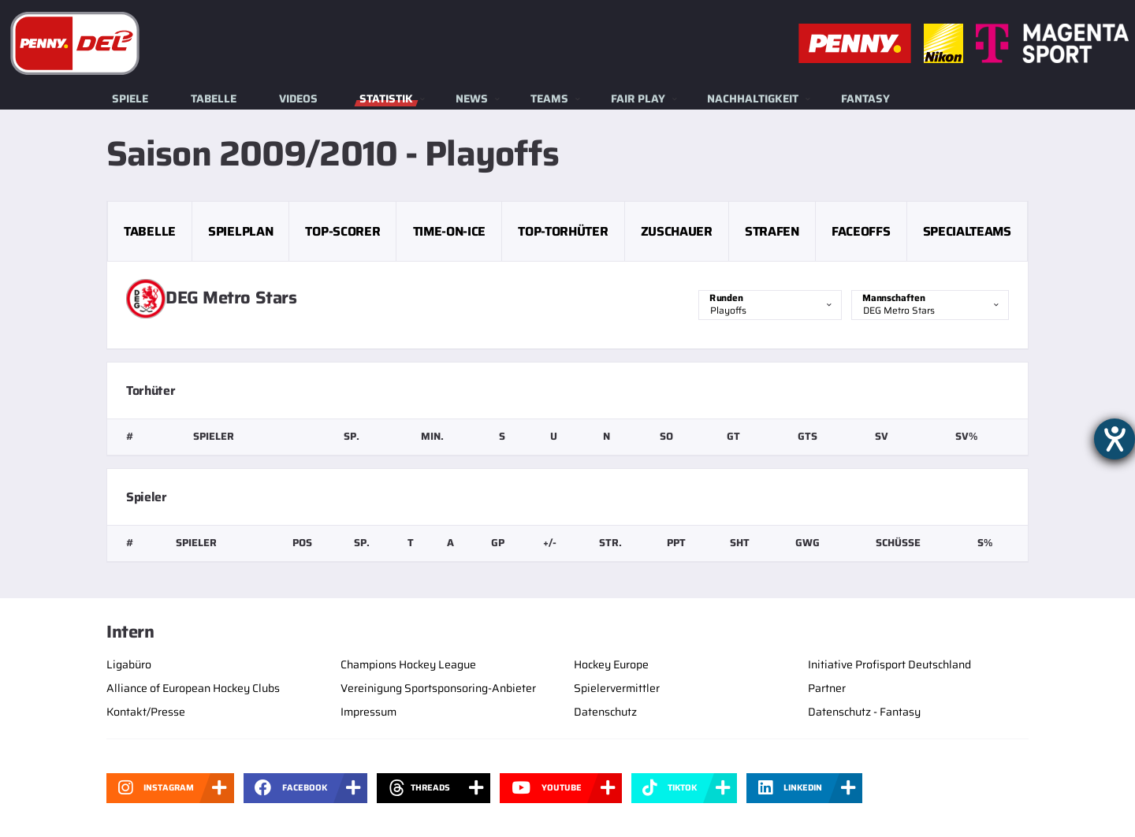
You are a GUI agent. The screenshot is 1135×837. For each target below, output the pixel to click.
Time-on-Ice (449, 231)
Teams (549, 98)
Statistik (386, 98)
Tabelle (213, 98)
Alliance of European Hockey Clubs (193, 688)
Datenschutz (605, 711)
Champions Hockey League (408, 664)
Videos (298, 98)
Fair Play (638, 98)
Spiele (130, 98)
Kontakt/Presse (145, 711)
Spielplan (240, 231)
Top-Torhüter (563, 231)
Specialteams (967, 231)
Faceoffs (861, 231)
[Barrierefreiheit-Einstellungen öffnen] (1114, 438)
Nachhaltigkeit (752, 98)
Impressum (368, 711)
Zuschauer (677, 231)
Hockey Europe (611, 664)
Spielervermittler (617, 688)
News (472, 98)
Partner (827, 688)
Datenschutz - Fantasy (864, 711)
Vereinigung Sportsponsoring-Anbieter (438, 688)
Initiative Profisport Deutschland (889, 664)
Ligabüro (128, 664)
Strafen (772, 231)
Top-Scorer (342, 231)
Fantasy (865, 98)
